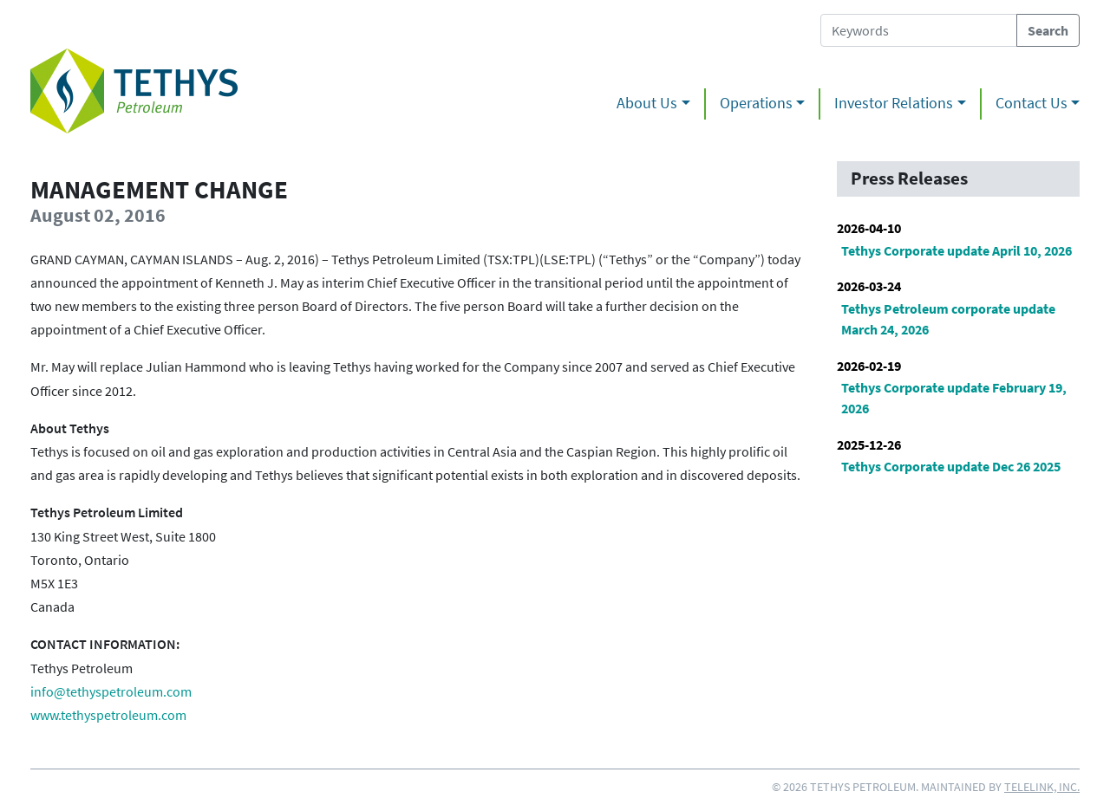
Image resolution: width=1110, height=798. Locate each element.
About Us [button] (647, 103)
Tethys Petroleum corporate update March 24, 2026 (948, 319)
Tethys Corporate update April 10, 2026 (956, 250)
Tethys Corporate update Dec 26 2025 (951, 466)
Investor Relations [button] (893, 103)
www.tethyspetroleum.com (108, 714)
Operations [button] (756, 103)
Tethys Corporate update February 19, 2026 (954, 398)
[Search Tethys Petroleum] (918, 30)
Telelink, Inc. (1042, 787)
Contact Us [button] (1032, 103)
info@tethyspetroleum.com (111, 691)
